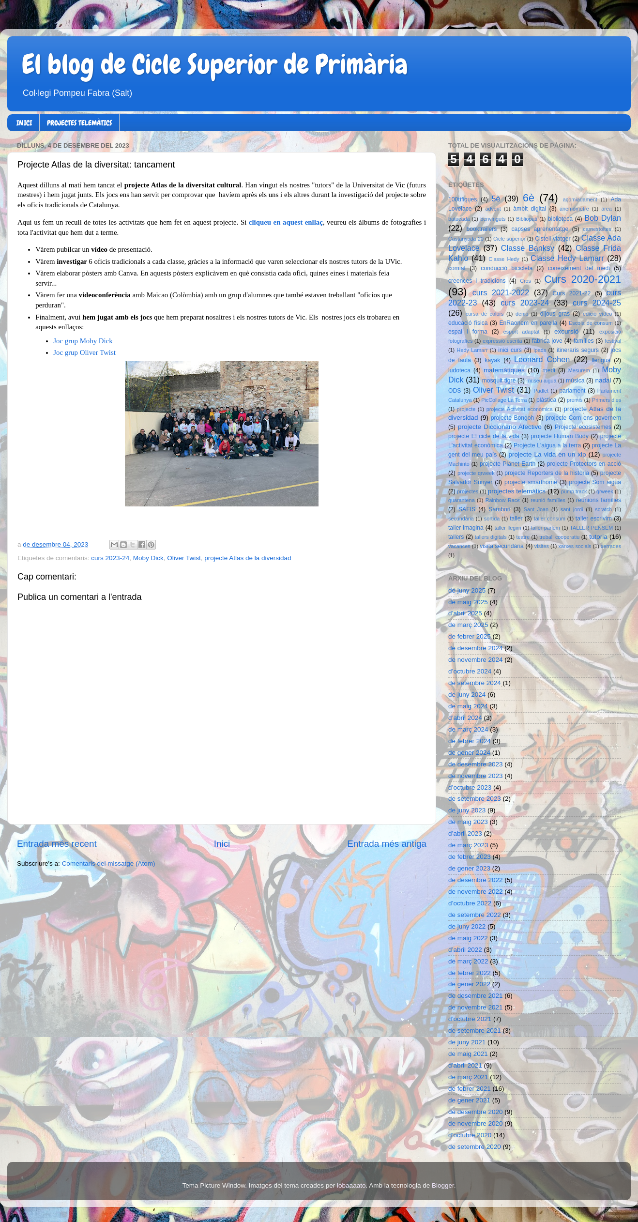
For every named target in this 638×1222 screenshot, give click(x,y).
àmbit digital (529, 208)
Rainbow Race (503, 500)
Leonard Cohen (542, 359)
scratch (603, 509)
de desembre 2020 (475, 1111)
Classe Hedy (503, 259)
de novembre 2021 (475, 1007)
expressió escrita (502, 341)
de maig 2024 (468, 706)
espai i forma (467, 331)
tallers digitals (491, 537)
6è (528, 198)
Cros (525, 281)
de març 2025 (468, 624)
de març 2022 (468, 961)
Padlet (540, 391)
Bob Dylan (602, 218)
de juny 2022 (467, 926)
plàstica (546, 400)
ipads (539, 350)
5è (496, 198)
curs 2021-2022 (501, 292)
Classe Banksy (527, 248)
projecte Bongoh (512, 417)
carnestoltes (597, 229)
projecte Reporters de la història (546, 473)
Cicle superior (509, 239)
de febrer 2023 (469, 856)
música (575, 380)
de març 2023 (468, 845)
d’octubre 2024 (469, 671)
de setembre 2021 (474, 1030)
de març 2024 (468, 729)
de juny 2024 (467, 694)
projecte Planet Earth (507, 463)
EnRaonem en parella (528, 323)
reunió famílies (548, 500)
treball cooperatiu (559, 537)
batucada (459, 219)
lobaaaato (351, 1185)
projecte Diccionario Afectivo (500, 426)
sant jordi (572, 509)
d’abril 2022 (465, 949)
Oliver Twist (184, 558)
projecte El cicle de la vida (483, 436)
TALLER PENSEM (591, 528)
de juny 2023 (467, 810)
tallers (456, 537)
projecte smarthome (530, 482)
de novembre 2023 (475, 775)
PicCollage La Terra (504, 400)
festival (613, 341)
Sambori (499, 509)
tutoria (598, 536)
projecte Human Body (560, 436)
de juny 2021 (467, 1042)
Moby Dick (148, 558)
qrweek (604, 491)
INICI (24, 123)
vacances (459, 546)
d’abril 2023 (465, 833)
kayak (493, 360)
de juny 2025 (467, 590)
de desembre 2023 (475, 764)
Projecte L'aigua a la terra (547, 445)
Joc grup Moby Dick (82, 341)
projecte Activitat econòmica (519, 409)
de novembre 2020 (475, 1123)
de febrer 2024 (469, 741)
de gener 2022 (469, 984)
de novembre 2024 (475, 659)
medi (549, 370)
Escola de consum (591, 323)
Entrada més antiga (386, 844)
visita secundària (502, 546)
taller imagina (466, 527)
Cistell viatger (552, 238)
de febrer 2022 (469, 973)
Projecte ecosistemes (583, 427)
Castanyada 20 (466, 239)
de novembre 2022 (475, 891)
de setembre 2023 (474, 798)
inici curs (510, 350)
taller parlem (545, 528)
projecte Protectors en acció (584, 463)
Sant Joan (536, 509)
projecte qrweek (476, 473)
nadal (603, 380)
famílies (584, 340)
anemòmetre (574, 209)
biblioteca (560, 218)
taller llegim (507, 528)
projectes (467, 491)
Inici (222, 844)
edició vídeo (597, 314)
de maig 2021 (468, 1053)
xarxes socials (574, 546)
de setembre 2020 (474, 1146)
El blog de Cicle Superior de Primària (215, 64)
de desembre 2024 (475, 648)
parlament (572, 390)
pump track (574, 491)
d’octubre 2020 (469, 1135)
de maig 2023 (468, 821)
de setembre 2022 (474, 914)
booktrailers (482, 229)
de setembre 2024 (474, 683)
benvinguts (492, 219)
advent (493, 209)
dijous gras (555, 313)
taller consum (549, 518)
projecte (466, 409)
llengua (601, 360)
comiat (457, 268)
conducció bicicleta (506, 268)
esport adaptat (521, 332)
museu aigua (541, 380)
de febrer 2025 (469, 636)
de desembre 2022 (475, 880)
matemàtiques (504, 370)
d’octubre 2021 (469, 1019)
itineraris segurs (578, 350)
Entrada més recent (57, 844)
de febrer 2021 (469, 1088)
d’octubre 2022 (469, 903)
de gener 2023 (469, 868)
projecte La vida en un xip (547, 454)
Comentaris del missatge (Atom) (108, 863)
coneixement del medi (579, 268)
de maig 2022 (468, 938)
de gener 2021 (469, 1100)
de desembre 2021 (475, 995)
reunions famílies (598, 500)
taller (516, 518)
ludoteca (459, 370)
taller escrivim (594, 518)
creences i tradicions (477, 280)
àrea (606, 209)
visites (541, 546)
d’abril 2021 (465, 1065)
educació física (467, 323)
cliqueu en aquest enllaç (286, 222)
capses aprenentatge (540, 229)
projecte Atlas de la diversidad (247, 558)
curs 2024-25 (597, 302)
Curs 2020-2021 (582, 279)
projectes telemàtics (517, 491)
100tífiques (462, 199)
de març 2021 (468, 1077)
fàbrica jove (547, 340)
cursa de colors (484, 314)
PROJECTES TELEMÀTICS (79, 123)
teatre (523, 537)
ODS (454, 390)
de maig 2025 (468, 602)
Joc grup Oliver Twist (84, 352)
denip (522, 314)
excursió (566, 331)
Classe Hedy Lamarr (567, 258)
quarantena (461, 500)
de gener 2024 (469, 752)
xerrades (611, 546)
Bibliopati (526, 219)
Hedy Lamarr (472, 350)
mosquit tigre (499, 380)
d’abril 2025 (465, 613)
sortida (492, 518)
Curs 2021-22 (572, 293)
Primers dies (606, 400)
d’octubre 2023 (469, 787)
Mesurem (579, 370)
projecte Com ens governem (583, 417)
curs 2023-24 (110, 558)
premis (574, 400)
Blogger (443, 1185)
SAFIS (466, 509)
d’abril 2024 (465, 717)
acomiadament (580, 199)
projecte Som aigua (595, 482)
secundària (461, 518)
